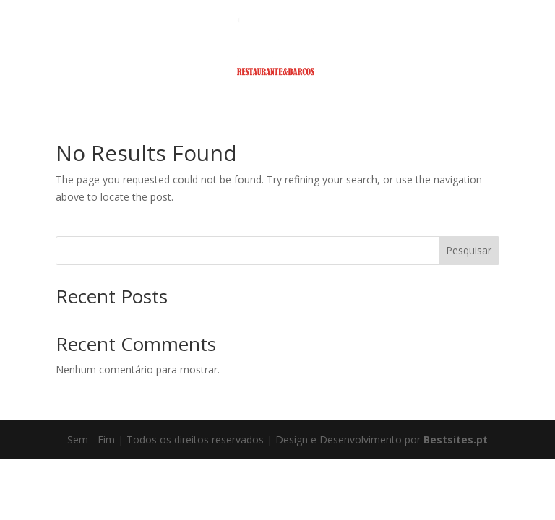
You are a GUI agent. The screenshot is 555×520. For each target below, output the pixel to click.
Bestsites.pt (455, 439)
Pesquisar (468, 250)
